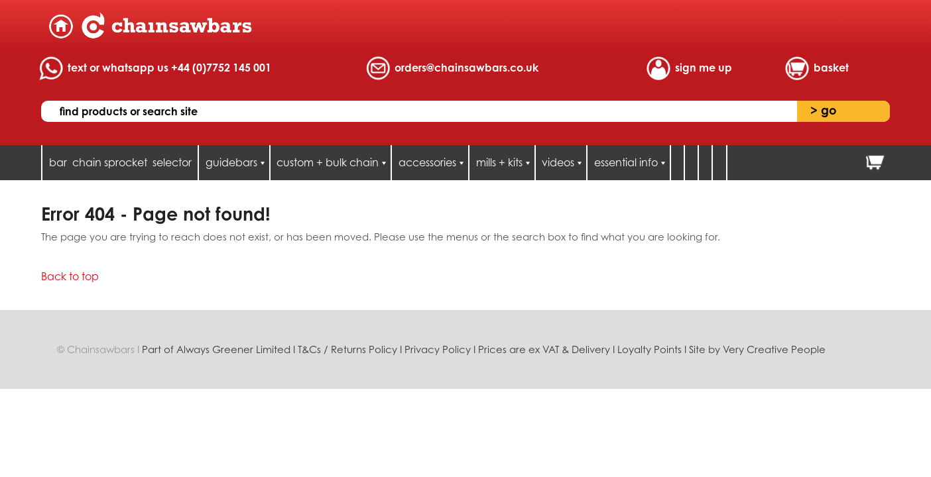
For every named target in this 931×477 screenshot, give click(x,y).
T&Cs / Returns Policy (347, 349)
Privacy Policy (437, 349)
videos (558, 162)
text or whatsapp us (169, 67)
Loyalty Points (649, 349)
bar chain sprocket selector (120, 162)
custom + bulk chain (328, 162)
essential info (626, 162)
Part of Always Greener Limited (217, 349)
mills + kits (499, 162)
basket (831, 67)
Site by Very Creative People (757, 349)
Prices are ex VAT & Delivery (544, 349)
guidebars (231, 162)
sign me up (703, 67)
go (823, 110)
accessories (427, 162)
